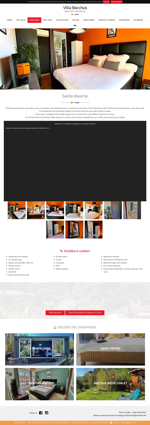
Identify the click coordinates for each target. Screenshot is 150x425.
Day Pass (47, 20)
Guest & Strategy (117, 415)
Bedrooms (34, 20)
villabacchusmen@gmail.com (124, 422)
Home (9, 20)
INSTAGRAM (124, 20)
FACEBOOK (138, 20)
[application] (75, 161)
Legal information (139, 412)
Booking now (55, 312)
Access (75, 20)
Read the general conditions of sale (85, 312)
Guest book (88, 20)
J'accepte (106, 2)
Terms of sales (124, 412)
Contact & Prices (107, 20)
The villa (20, 20)
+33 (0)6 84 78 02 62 (100, 422)
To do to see (62, 20)
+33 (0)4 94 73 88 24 (78, 422)
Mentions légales (116, 2)
